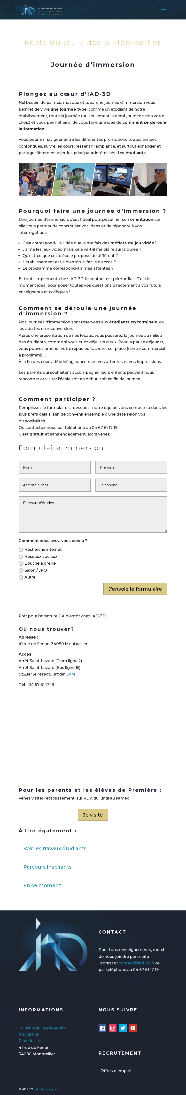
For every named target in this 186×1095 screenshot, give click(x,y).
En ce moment (42, 885)
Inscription (29, 1034)
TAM (71, 674)
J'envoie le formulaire (135, 589)
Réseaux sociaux (38, 556)
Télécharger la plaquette (43, 1027)
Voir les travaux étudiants (55, 848)
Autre (27, 577)
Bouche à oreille (37, 563)
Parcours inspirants (47, 867)
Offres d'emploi (116, 1070)
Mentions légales (46, 1089)
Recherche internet (40, 549)
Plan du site (30, 1041)
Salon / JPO (33, 570)
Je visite (93, 815)
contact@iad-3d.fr (136, 963)
